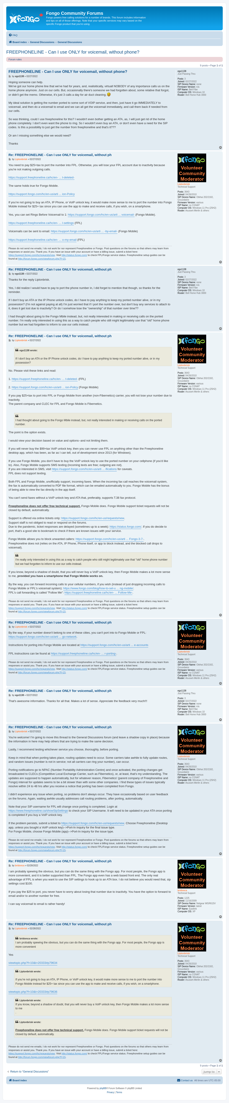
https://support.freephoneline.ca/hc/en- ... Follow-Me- (98, 592)
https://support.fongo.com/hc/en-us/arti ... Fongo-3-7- (110, 539)
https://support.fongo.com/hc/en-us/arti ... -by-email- (84, 231)
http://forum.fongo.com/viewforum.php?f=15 (42, 258)
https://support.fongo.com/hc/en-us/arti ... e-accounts (114, 645)
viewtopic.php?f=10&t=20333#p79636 (32, 991)
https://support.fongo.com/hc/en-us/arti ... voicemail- (101, 214)
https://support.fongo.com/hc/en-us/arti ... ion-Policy (41, 194)
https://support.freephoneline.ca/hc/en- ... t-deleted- (41, 177)
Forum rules (15, 59)
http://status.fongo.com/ (74, 255)
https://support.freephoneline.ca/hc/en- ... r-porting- (84, 653)
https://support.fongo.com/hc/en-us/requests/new (92, 518)
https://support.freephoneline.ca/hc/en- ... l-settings (41, 223)
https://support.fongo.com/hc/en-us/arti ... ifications (84, 469)
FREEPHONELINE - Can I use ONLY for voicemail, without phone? (72, 52)
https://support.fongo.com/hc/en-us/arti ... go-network (42, 636)
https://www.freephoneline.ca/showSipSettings (38, 810)
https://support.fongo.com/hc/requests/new (31, 255)
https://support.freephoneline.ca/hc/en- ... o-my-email (42, 239)
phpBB (103, 1088)
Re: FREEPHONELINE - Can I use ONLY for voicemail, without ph (60, 155)
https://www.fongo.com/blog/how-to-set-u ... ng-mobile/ (98, 588)
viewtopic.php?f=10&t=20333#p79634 (32, 962)
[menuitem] (12, 35)
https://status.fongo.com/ (125, 526)
